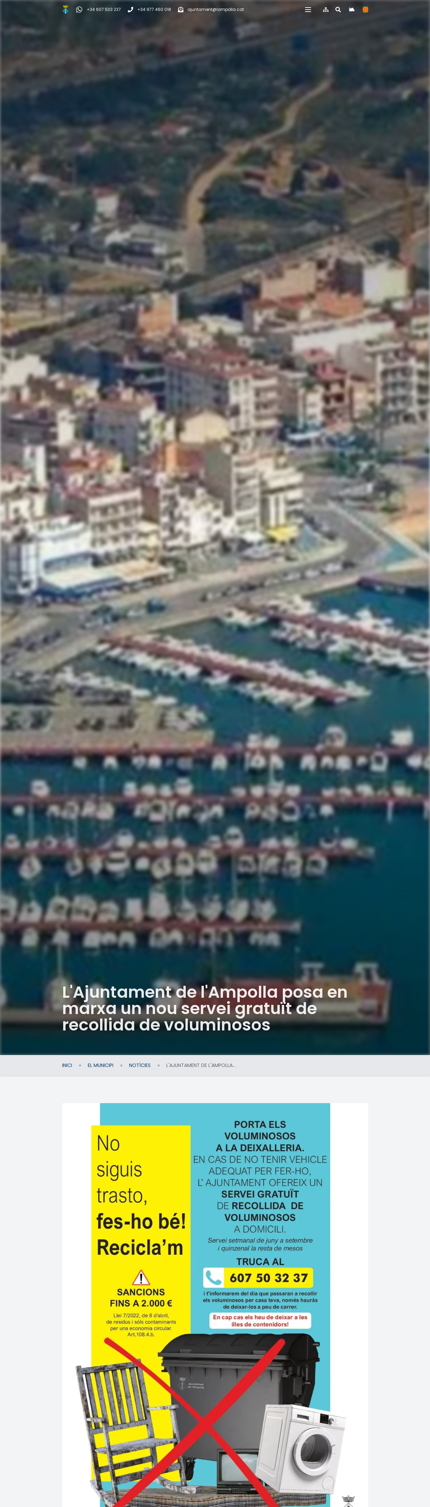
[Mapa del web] (326, 9)
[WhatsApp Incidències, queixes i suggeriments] (98, 9)
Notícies (140, 1065)
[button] (308, 9)
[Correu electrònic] (211, 9)
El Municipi (100, 1065)
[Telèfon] (149, 9)
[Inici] (65, 9)
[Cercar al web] (338, 9)
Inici (67, 1065)
